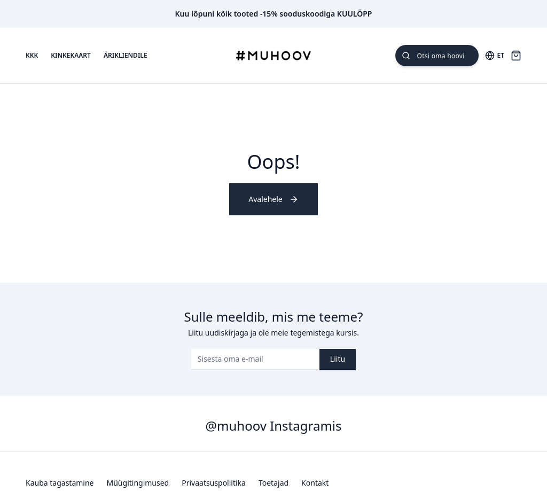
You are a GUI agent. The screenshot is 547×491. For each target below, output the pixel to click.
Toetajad (273, 483)
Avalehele (273, 199)
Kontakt (315, 483)
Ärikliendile (125, 55)
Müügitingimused (138, 483)
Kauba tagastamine (60, 483)
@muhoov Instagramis (273, 425)
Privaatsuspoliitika (214, 483)
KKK (32, 55)
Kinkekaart (71, 55)
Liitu (337, 359)
